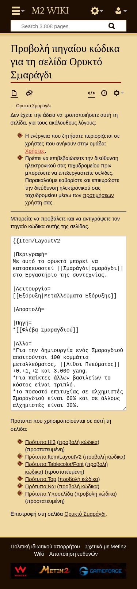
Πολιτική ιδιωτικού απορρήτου (45, 546)
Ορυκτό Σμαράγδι (33, 105)
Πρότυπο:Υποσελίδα (49, 494)
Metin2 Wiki (50, 11)
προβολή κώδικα (78, 442)
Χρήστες (35, 151)
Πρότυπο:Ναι (40, 486)
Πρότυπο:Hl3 (40, 442)
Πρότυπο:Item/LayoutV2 (53, 457)
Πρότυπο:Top (40, 479)
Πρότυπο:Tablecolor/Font (54, 464)
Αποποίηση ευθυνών (73, 554)
